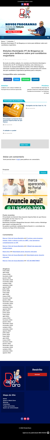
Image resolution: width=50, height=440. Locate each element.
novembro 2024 (8, 303)
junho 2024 (6, 312)
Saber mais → (25, 145)
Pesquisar (6, 169)
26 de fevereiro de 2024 (10, 59)
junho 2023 (6, 334)
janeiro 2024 (7, 322)
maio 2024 (6, 314)
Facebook (8, 79)
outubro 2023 (7, 327)
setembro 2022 (7, 351)
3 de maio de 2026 (7, 124)
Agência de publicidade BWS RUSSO (36, 432)
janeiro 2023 (7, 343)
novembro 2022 (8, 347)
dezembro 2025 (8, 280)
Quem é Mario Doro (9, 400)
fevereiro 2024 (7, 320)
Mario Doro (6, 251)
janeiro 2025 (7, 300)
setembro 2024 (8, 307)
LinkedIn (35, 79)
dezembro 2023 (8, 323)
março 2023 (6, 340)
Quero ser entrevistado (10, 408)
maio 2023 (6, 336)
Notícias (5, 402)
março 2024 (6, 318)
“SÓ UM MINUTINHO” (33, 260)
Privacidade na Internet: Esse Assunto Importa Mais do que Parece (12, 120)
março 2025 (6, 296)
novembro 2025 (8, 281)
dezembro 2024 (8, 301)
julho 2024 (6, 311)
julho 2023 (6, 332)
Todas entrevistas (9, 406)
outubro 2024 (7, 305)
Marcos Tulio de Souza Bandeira (13, 238)
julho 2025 (6, 289)
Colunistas (6, 404)
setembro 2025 (7, 285)
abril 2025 (6, 294)
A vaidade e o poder (9, 130)
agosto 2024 (7, 309)
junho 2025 (6, 291)
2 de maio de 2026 (7, 133)
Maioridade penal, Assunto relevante (25, 251)
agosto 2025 (7, 287)
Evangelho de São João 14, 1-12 (36, 105)
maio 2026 (6, 270)
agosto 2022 (7, 353)
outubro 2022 (7, 349)
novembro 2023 (8, 325)
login (18, 159)
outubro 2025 (7, 283)
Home (5, 398)
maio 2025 (6, 292)
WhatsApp (25, 79)
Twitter (16, 79)
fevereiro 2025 (7, 298)
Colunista (19, 59)
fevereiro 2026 (7, 276)
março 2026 (6, 274)
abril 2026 (6, 272)
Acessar (37, 374)
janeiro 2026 (7, 278)
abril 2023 (6, 338)
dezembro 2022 (8, 345)
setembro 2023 (7, 329)
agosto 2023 (7, 331)
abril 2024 (6, 316)
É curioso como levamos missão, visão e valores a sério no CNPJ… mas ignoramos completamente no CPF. (23, 240)
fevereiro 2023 (7, 342)
